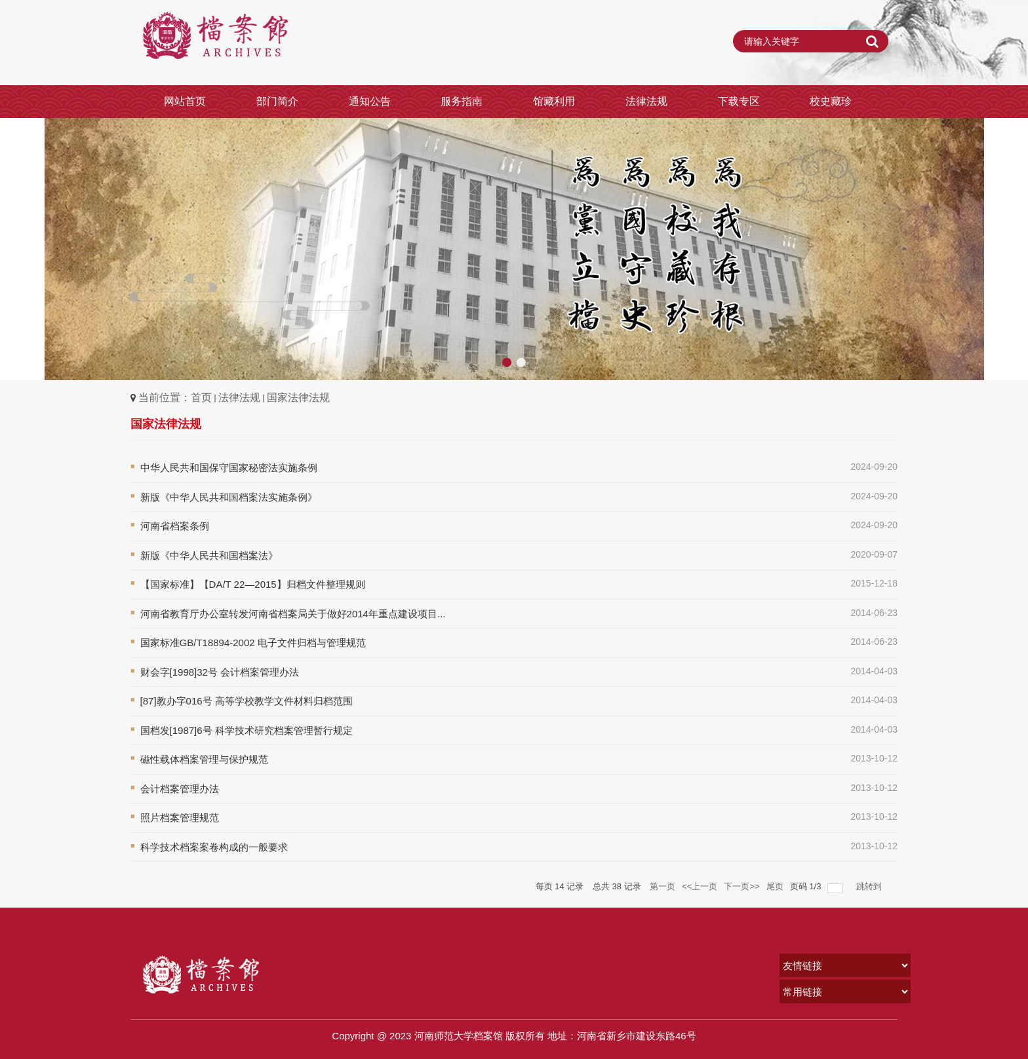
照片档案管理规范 (179, 817)
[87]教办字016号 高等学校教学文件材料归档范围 (246, 700)
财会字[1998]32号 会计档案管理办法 (220, 672)
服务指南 (462, 101)
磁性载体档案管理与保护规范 (204, 759)
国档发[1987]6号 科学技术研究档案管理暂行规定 (246, 730)
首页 (201, 397)
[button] (1012, 249)
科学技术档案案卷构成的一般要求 (214, 847)
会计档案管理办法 (179, 788)
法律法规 (646, 101)
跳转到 (870, 886)
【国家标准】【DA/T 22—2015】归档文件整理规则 (252, 584)
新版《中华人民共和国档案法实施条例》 (228, 497)
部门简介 (277, 101)
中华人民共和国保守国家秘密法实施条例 (228, 467)
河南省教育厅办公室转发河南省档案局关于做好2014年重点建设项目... (293, 613)
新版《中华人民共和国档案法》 (209, 555)
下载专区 (739, 101)
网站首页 (185, 101)
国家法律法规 (298, 397)
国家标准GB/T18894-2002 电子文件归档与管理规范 (253, 642)
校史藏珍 (831, 101)
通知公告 (370, 101)
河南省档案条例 (174, 525)
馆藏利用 (554, 101)
